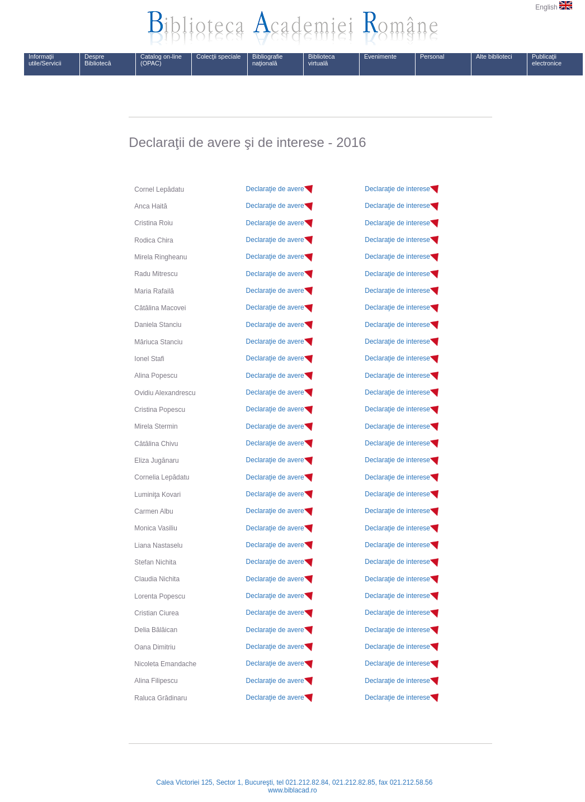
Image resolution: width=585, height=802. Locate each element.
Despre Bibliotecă (97, 60)
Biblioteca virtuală (321, 60)
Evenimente (380, 56)
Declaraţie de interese (397, 189)
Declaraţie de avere (275, 189)
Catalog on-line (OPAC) (161, 60)
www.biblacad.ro (292, 790)
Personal (432, 56)
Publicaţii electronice (547, 60)
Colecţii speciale (218, 56)
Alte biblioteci (494, 56)
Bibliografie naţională (267, 60)
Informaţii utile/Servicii (45, 60)
